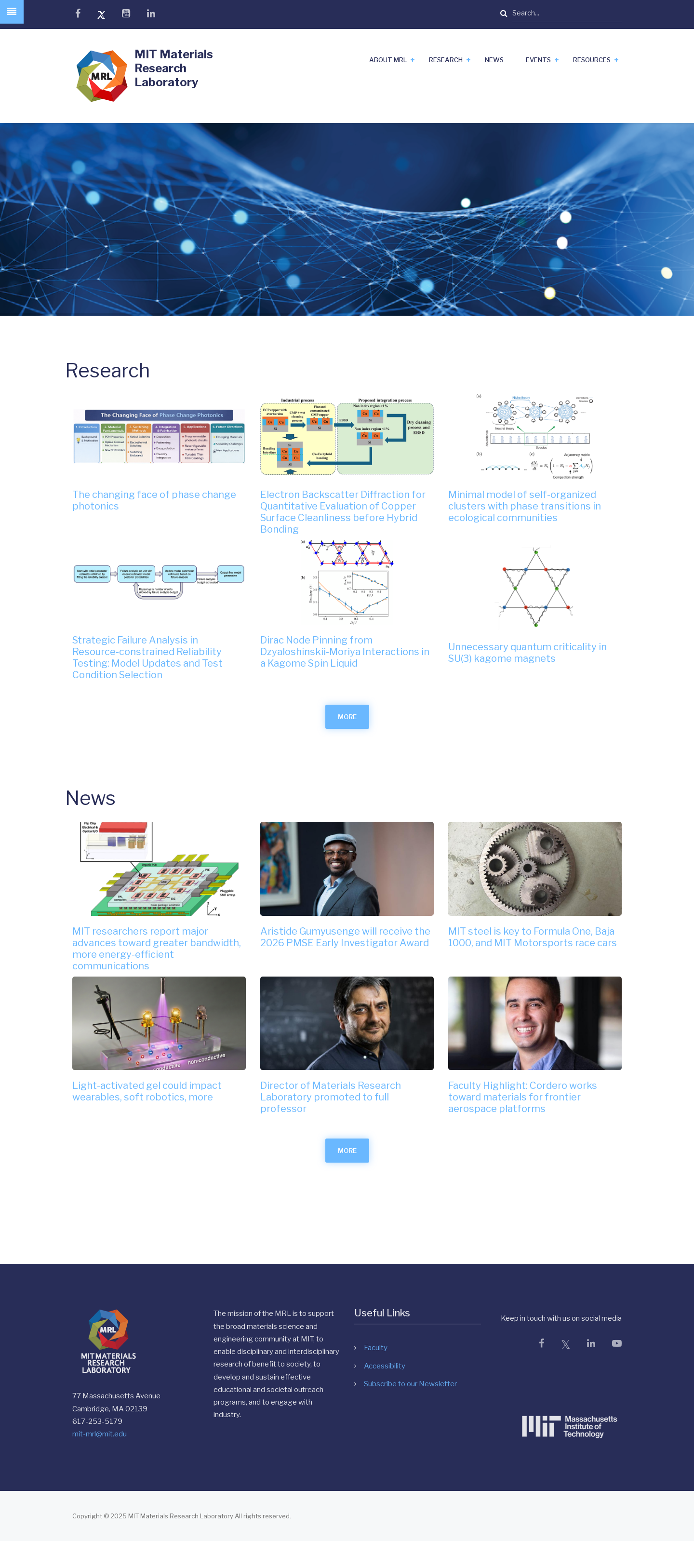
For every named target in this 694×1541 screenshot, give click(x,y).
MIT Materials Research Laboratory (173, 68)
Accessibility (384, 1366)
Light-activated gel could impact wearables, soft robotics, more (147, 1091)
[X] (565, 1345)
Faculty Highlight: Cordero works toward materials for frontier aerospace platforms (522, 1097)
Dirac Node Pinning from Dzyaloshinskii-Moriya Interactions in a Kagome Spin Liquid (344, 651)
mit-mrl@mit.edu (99, 1434)
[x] (101, 14)
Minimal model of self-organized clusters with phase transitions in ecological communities (524, 506)
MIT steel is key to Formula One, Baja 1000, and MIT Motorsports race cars (532, 937)
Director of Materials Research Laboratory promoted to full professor (330, 1097)
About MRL (388, 60)
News (494, 60)
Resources (592, 60)
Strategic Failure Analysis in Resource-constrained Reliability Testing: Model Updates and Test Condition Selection (147, 657)
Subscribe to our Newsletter (410, 1384)
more (347, 717)
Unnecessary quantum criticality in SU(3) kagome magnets (527, 652)
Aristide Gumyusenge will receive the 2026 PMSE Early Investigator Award (345, 937)
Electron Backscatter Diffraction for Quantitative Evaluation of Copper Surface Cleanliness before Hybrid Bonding (343, 512)
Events (538, 60)
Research (446, 60)
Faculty (375, 1347)
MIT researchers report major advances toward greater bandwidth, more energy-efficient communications (156, 948)
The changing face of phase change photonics (154, 500)
